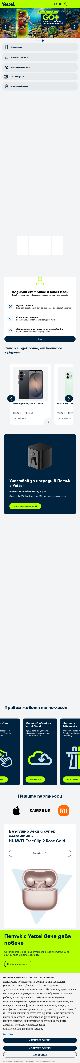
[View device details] (30, 394)
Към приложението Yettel (25, 506)
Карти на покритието (45, 1061)
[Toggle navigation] (68, 4)
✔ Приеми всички (40, 1040)
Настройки (40, 1055)
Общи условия (6, 1061)
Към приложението (18, 963)
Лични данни (19, 1061)
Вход (40, 339)
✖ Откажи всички (40, 1048)
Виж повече (8, 1034)
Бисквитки (30, 1061)
